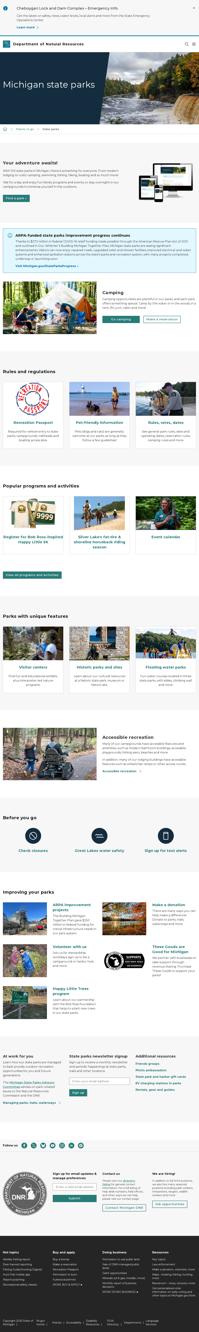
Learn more (28, 27)
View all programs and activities (32, 575)
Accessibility (73, 1322)
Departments (132, 1322)
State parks (51, 129)
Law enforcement (163, 1264)
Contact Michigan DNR (124, 1207)
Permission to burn (65, 1274)
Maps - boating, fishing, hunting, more (172, 1276)
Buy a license (61, 1259)
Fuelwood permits (64, 1279)
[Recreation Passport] (33, 404)
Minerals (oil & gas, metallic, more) (123, 1278)
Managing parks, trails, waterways (32, 1103)
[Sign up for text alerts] (166, 840)
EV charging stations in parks (158, 1083)
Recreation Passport (66, 1269)
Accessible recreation (122, 771)
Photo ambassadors (151, 1070)
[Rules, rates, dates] (166, 404)
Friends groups (147, 1063)
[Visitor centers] (33, 649)
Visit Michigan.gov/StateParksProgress (47, 266)
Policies (57, 1322)
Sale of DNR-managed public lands (120, 1266)
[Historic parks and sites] (99, 649)
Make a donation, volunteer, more (173, 1269)
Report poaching (13, 1279)
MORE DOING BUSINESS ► (120, 1292)
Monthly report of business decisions (119, 1285)
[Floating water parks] (166, 649)
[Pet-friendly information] (99, 404)
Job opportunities (170, 1204)
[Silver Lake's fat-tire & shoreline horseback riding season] (99, 523)
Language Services (152, 1322)
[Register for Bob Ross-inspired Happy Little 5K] (33, 521)
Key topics (158, 1259)
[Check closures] (33, 840)
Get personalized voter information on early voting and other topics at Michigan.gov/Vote (173, 1292)
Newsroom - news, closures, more (173, 1283)
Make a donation (168, 905)
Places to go (25, 129)
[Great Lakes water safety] (99, 840)
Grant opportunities (114, 1273)
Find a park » (16, 198)
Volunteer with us (70, 947)
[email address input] (75, 1187)
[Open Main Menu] (194, 44)
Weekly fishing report (16, 1259)
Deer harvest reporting (17, 1264)
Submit (74, 1198)
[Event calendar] (166, 518)
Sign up (78, 1092)
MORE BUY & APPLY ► (68, 1284)
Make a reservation (162, 319)
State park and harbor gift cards (161, 1077)
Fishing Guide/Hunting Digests (22, 1269)
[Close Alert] (194, 8)
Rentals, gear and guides (155, 1090)
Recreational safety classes (20, 1284)
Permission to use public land (120, 1259)
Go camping (121, 319)
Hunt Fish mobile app (16, 1274)
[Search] (187, 44)
